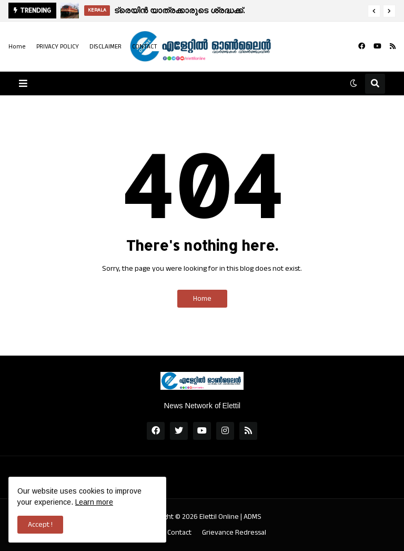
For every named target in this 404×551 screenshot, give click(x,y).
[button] (374, 11)
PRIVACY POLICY (57, 46)
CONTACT (144, 46)
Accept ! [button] (40, 524)
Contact (179, 533)
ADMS (252, 516)
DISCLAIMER (105, 46)
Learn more (94, 502)
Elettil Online (219, 516)
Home (17, 46)
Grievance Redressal (234, 533)
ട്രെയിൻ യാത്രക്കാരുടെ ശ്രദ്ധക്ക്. (179, 10)
